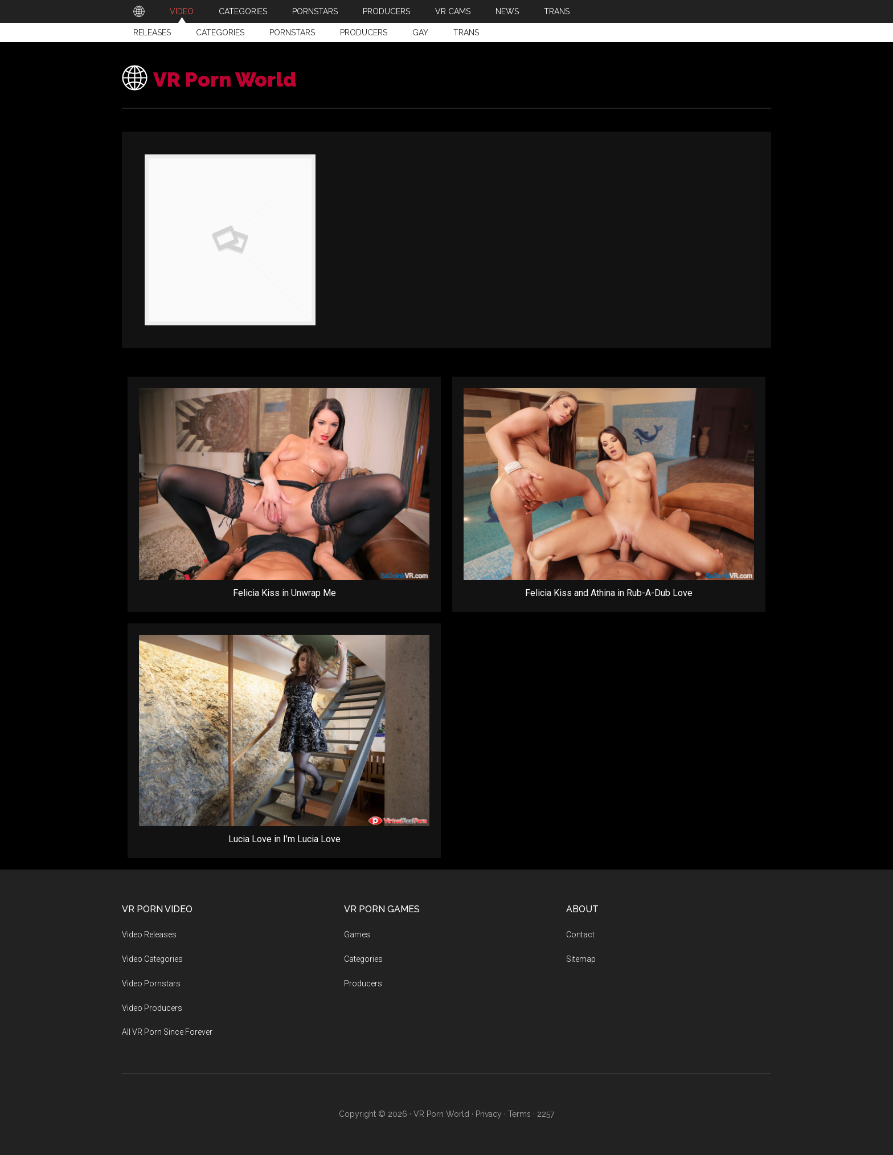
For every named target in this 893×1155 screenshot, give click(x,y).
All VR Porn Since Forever (167, 1031)
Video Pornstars (151, 983)
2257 (545, 1114)
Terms (519, 1114)
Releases (152, 32)
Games (357, 934)
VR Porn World (244, 78)
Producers (363, 32)
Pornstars (292, 32)
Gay (420, 32)
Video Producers (152, 1008)
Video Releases (149, 934)
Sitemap (581, 959)
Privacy (489, 1114)
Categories (220, 32)
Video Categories (152, 959)
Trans (466, 32)
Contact (580, 934)
